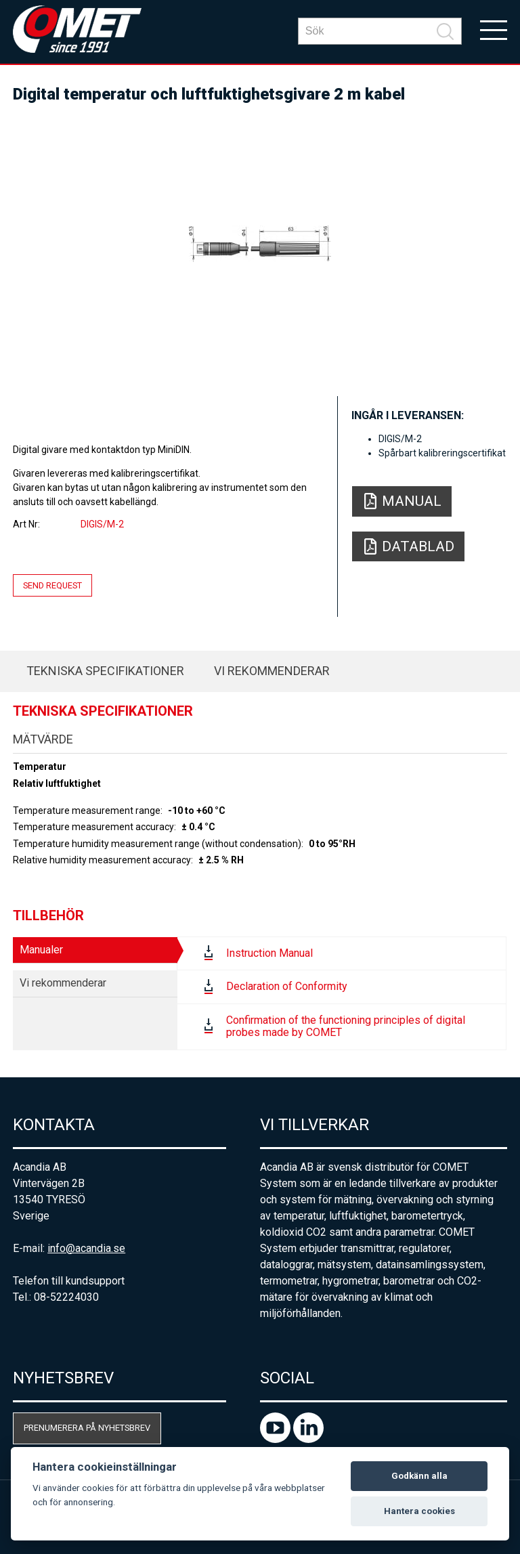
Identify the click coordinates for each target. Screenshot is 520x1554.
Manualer (41, 949)
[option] (260, 243)
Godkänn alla (419, 1476)
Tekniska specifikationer (105, 671)
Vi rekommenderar (272, 671)
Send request (52, 585)
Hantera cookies (419, 1511)
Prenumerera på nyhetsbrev (87, 1428)
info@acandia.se (86, 1248)
